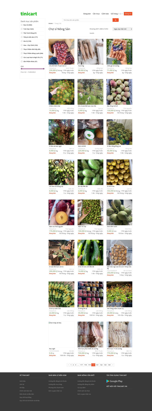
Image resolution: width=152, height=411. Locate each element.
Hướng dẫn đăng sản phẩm (86, 375)
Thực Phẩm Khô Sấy (31, 40)
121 (97, 356)
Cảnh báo (105, 4)
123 (105, 356)
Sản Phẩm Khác (30, 52)
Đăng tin (128, 4)
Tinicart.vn (52, 59)
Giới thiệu (23, 372)
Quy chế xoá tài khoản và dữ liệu (30, 391)
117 (81, 356)
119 (89, 356)
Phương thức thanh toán (56, 378)
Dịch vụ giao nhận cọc (55, 382)
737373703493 (54, 342)
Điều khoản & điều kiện (27, 385)
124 (109, 356)
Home (51, 14)
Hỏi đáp (22, 378)
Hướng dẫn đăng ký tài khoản (58, 372)
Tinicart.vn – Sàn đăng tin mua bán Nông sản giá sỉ (29, 4)
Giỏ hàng (117, 4)
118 (85, 356)
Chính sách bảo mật (26, 382)
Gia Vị (27, 32)
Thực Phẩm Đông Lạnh (33, 44)
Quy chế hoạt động (25, 388)
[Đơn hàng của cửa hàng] (122, 20)
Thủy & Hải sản (30, 28)
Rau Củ (27, 16)
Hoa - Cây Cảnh (30, 36)
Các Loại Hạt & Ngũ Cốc (33, 48)
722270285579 (112, 261)
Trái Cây (28, 20)
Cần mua (96, 4)
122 (101, 356)
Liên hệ (22, 375)
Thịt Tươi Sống (30, 24)
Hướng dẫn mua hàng (55, 375)
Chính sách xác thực (84, 382)
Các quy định (81, 378)
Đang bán (87, 4)
